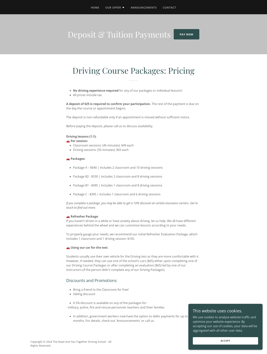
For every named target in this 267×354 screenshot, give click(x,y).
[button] (115, 7)
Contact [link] (169, 7)
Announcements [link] (144, 7)
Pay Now (187, 34)
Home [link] (95, 7)
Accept (225, 340)
